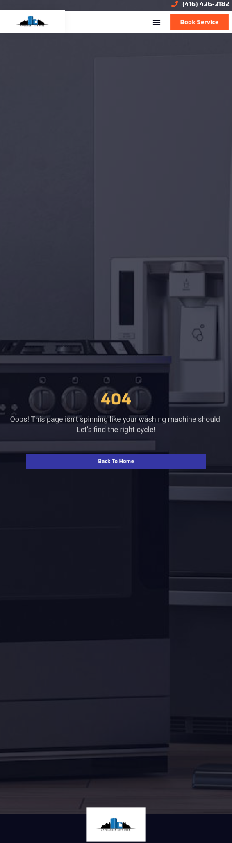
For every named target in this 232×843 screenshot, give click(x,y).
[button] (156, 22)
